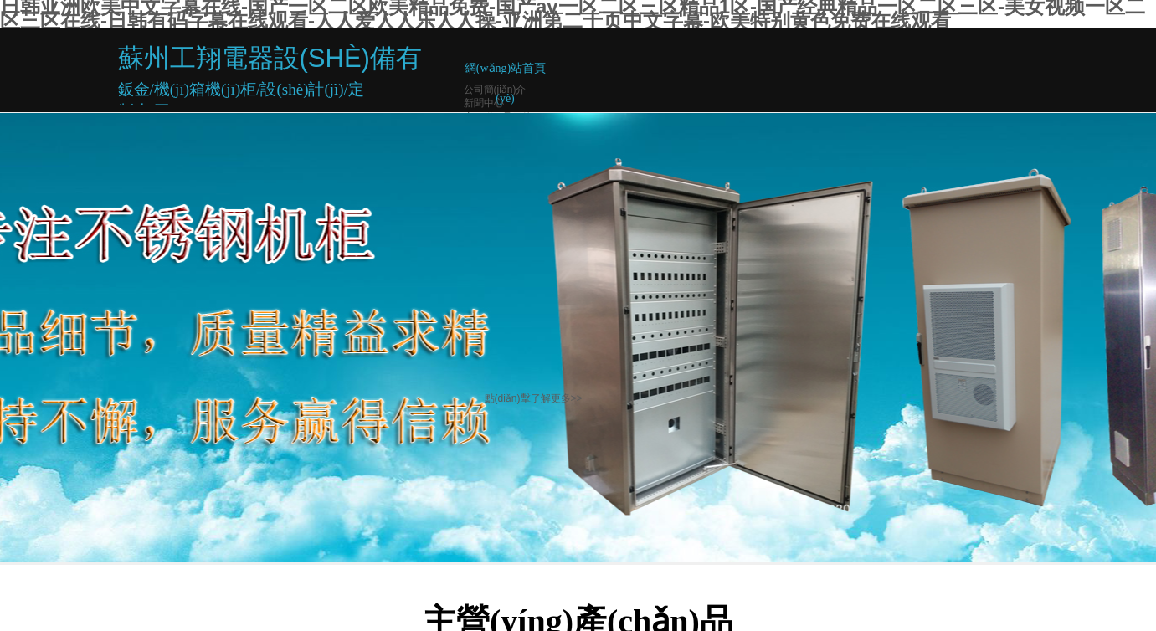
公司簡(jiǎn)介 (495, 89)
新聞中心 (484, 103)
